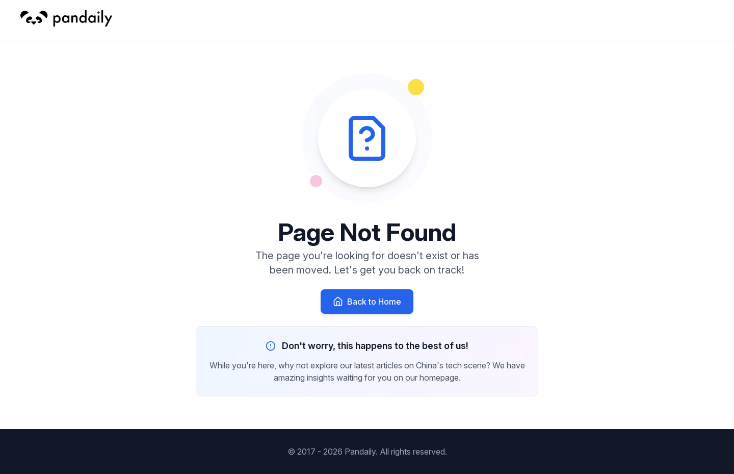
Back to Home (367, 301)
